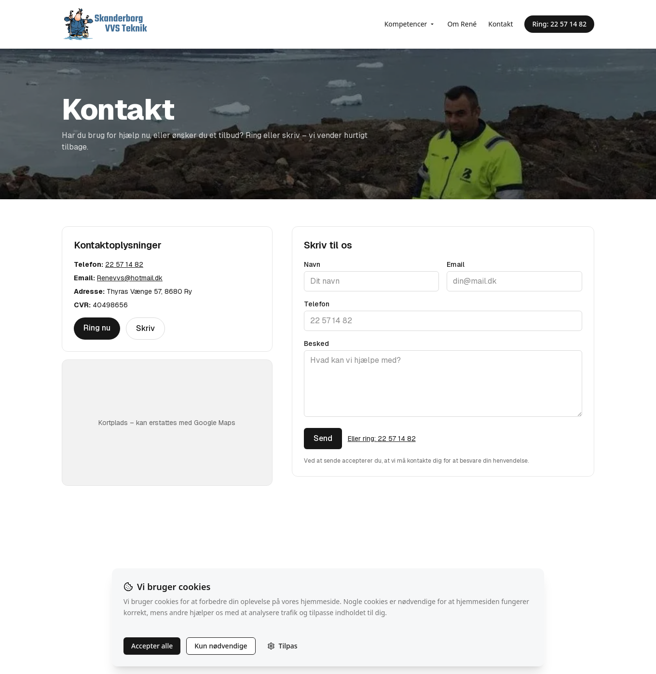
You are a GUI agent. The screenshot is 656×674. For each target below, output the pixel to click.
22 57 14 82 (124, 264)
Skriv (145, 328)
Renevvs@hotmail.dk (130, 278)
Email (456, 264)
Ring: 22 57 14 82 (559, 23)
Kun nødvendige (220, 645)
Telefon (316, 304)
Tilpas (282, 645)
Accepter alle (152, 645)
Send (323, 438)
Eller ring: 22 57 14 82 (382, 438)
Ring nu (96, 328)
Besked (316, 343)
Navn (312, 264)
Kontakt (500, 23)
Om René (462, 23)
